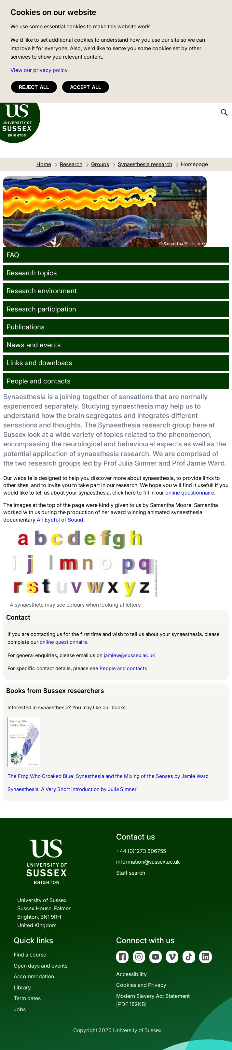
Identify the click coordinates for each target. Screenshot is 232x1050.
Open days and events (40, 965)
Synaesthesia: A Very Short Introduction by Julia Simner (72, 789)
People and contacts (39, 381)
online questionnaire (189, 492)
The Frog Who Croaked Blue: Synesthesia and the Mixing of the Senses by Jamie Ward (108, 776)
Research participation (41, 309)
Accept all (85, 87)
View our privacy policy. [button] (39, 70)
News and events (34, 345)
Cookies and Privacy (141, 985)
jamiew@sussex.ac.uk (129, 655)
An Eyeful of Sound (60, 519)
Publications (26, 327)
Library (22, 987)
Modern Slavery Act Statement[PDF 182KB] (153, 1000)
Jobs (20, 1009)
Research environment (42, 291)
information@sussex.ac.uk (148, 861)
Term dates (27, 998)
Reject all (34, 87)
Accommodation (34, 976)
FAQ (13, 255)
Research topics (32, 273)
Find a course (30, 954)
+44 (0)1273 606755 (141, 851)
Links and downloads (39, 363)
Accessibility (131, 974)
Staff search (130, 873)
